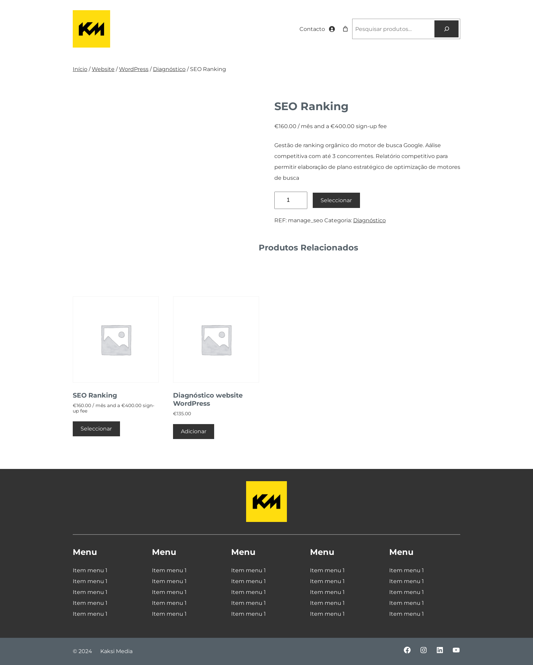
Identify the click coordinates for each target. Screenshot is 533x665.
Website (103, 69)
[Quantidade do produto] (290, 200)
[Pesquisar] (446, 28)
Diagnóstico (169, 69)
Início (80, 69)
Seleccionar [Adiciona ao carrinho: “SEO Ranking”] (96, 428)
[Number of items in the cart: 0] (345, 29)
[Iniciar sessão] (332, 29)
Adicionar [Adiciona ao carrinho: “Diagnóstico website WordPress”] (193, 431)
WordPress (134, 69)
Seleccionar (336, 200)
